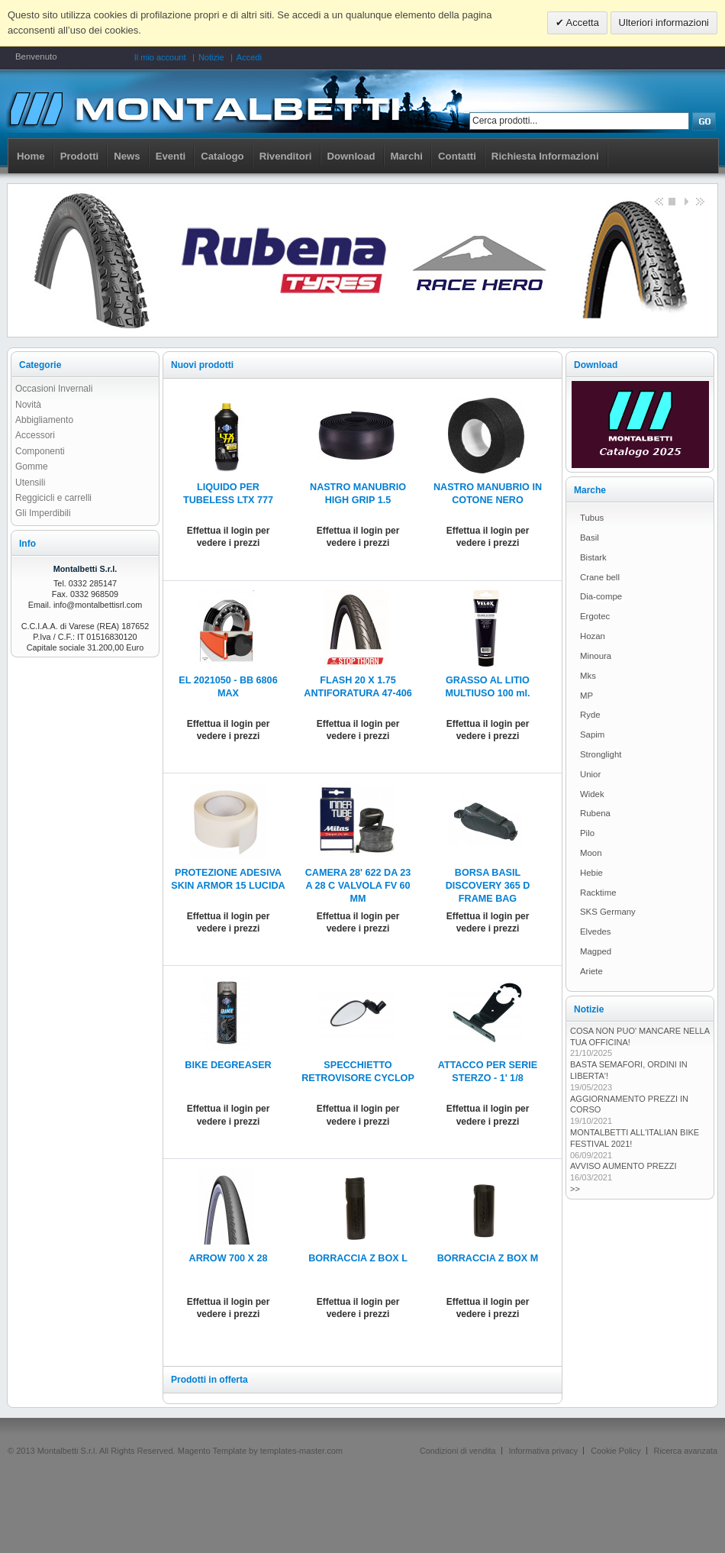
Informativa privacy (543, 1450)
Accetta (581, 22)
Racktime (598, 892)
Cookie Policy (615, 1450)
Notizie (211, 57)
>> (575, 1188)
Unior (590, 774)
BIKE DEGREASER (228, 1065)
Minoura (595, 655)
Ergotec (595, 616)
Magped (595, 951)
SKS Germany (608, 911)
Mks (588, 675)
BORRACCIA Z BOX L (358, 1258)
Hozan (592, 636)
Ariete (591, 971)
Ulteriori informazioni (664, 22)
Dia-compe (601, 596)
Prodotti (79, 156)
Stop (671, 200)
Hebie (591, 872)
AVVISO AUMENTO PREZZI (623, 1165)
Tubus (592, 517)
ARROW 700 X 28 (228, 1258)
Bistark (593, 557)
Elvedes (595, 931)
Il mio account (160, 57)
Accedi (249, 57)
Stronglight (600, 754)
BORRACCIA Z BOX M (487, 1258)
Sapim (592, 734)
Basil (589, 537)
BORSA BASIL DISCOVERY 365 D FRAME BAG (488, 885)
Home (31, 156)
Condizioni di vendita (458, 1450)
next (699, 200)
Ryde (590, 714)
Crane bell (600, 577)
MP (586, 695)
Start (685, 200)
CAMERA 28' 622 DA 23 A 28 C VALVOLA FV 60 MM (358, 885)
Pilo (587, 833)
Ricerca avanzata (685, 1450)
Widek (592, 794)
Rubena (595, 813)
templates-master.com (301, 1450)
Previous (657, 200)
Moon (591, 852)
